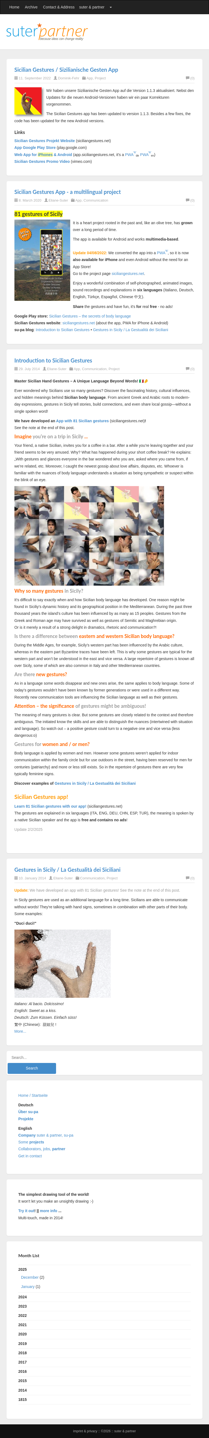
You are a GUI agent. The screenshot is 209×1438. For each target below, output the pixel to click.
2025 (104, 1279)
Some (31, 1142)
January (28, 1286)
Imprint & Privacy (85, 1431)
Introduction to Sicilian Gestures (63, 330)
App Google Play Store (35, 147)
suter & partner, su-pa (45, 1135)
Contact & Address (59, 7)
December (30, 1277)
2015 (22, 1381)
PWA (129, 154)
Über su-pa (28, 1112)
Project (100, 78)
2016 (22, 1371)
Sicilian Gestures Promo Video (42, 161)
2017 (22, 1362)
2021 (22, 1325)
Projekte (25, 1119)
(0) (190, 78)
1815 (22, 1399)
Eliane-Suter (58, 200)
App (90, 78)
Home (14, 7)
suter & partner (91, 7)
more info (48, 1211)
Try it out (26, 1211)
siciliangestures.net (128, 273)
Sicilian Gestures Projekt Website (44, 141)
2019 (22, 1343)
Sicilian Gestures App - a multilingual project (67, 191)
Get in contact (30, 1156)
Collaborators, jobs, (41, 1149)
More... (20, 1031)
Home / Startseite (33, 1095)
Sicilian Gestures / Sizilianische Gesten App (66, 69)
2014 (22, 1390)
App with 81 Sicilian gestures (82, 421)
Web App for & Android (43, 154)
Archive (31, 7)
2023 (22, 1306)
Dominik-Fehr (68, 78)
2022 (22, 1315)
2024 (22, 1297)
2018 (22, 1353)
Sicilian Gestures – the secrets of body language (90, 316)
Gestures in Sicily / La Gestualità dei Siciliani (130, 330)
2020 (22, 1334)
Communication (96, 200)
